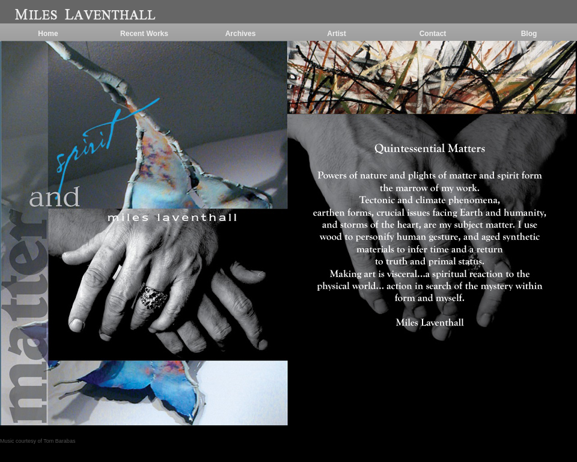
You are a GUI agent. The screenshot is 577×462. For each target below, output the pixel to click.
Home (48, 33)
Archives (240, 33)
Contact (433, 33)
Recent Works (144, 33)
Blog (529, 33)
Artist (336, 33)
